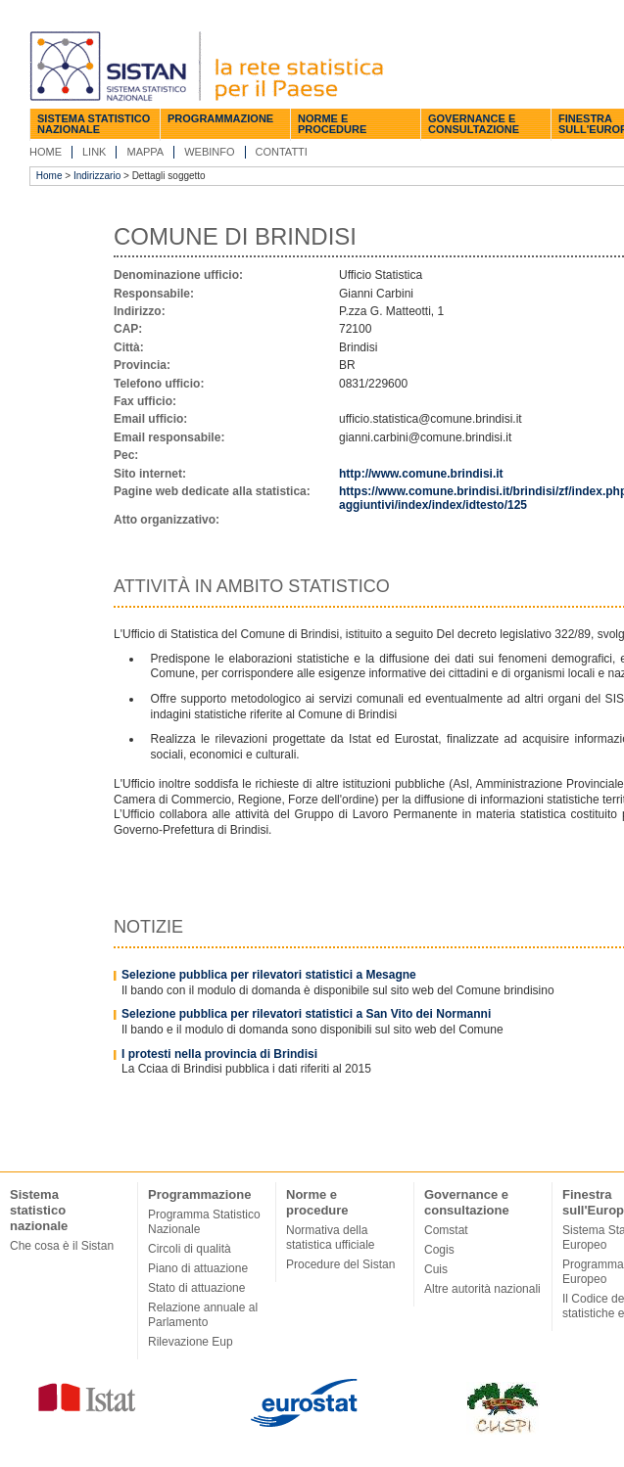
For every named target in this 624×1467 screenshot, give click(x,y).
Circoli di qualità (189, 1249)
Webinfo (209, 152)
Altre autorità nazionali (482, 1289)
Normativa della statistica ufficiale (330, 1237)
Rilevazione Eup (190, 1342)
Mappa (145, 152)
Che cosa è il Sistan (62, 1246)
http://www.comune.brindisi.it (421, 474)
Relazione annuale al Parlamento (203, 1315)
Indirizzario (96, 175)
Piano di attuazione (198, 1268)
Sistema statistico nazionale (93, 124)
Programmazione (220, 118)
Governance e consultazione (473, 124)
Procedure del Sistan (340, 1264)
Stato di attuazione (196, 1288)
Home (45, 152)
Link (94, 152)
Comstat (446, 1230)
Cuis (436, 1269)
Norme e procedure (332, 124)
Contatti (282, 152)
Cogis (439, 1250)
